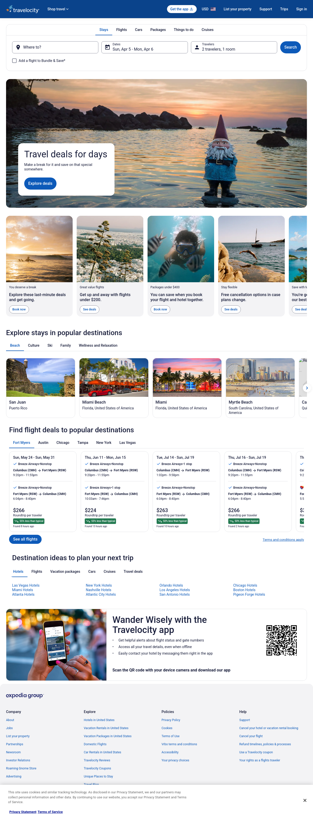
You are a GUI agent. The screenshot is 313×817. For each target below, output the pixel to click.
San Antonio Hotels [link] (175, 737)
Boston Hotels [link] (244, 732)
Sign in (301, 9)
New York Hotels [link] (99, 728)
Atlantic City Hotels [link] (101, 737)
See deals (89, 309)
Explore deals (40, 183)
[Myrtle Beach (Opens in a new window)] (260, 530)
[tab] (103, 29)
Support (266, 9)
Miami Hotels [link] (22, 732)
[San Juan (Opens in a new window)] (40, 530)
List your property (237, 9)
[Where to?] (55, 47)
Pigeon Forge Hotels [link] (249, 737)
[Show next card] (307, 530)
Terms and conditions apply (283, 682)
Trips (284, 9)
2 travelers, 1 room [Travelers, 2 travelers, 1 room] (218, 49)
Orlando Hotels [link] (171, 728)
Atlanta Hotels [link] (23, 737)
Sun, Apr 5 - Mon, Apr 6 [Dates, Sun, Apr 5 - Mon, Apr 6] (132, 49)
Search (290, 47)
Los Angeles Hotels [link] (175, 732)
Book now (19, 309)
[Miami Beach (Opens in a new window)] (113, 530)
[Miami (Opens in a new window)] (187, 530)
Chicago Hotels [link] (245, 728)
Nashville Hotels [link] (98, 732)
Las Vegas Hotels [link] (26, 728)
